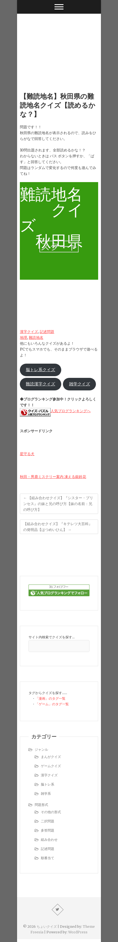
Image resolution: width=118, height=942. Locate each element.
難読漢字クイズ (40, 384)
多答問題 (47, 830)
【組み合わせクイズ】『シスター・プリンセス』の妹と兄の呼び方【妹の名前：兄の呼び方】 (58, 504)
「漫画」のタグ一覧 (50, 698)
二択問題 (47, 821)
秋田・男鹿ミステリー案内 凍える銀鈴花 (53, 476)
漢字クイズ (29, 331)
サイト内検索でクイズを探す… (52, 637)
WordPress (78, 932)
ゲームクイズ (51, 766)
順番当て (47, 858)
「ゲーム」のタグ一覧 (52, 704)
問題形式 (41, 805)
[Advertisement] (59, 44)
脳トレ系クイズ (40, 369)
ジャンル (41, 749)
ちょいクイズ (47, 926)
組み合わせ (49, 839)
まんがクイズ (51, 757)
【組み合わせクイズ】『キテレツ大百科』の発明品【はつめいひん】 (57, 526)
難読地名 (36, 337)
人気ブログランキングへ (71, 411)
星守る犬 (27, 453)
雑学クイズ (79, 384)
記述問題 (47, 331)
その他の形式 (51, 812)
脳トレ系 (47, 784)
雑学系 (46, 793)
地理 (23, 337)
